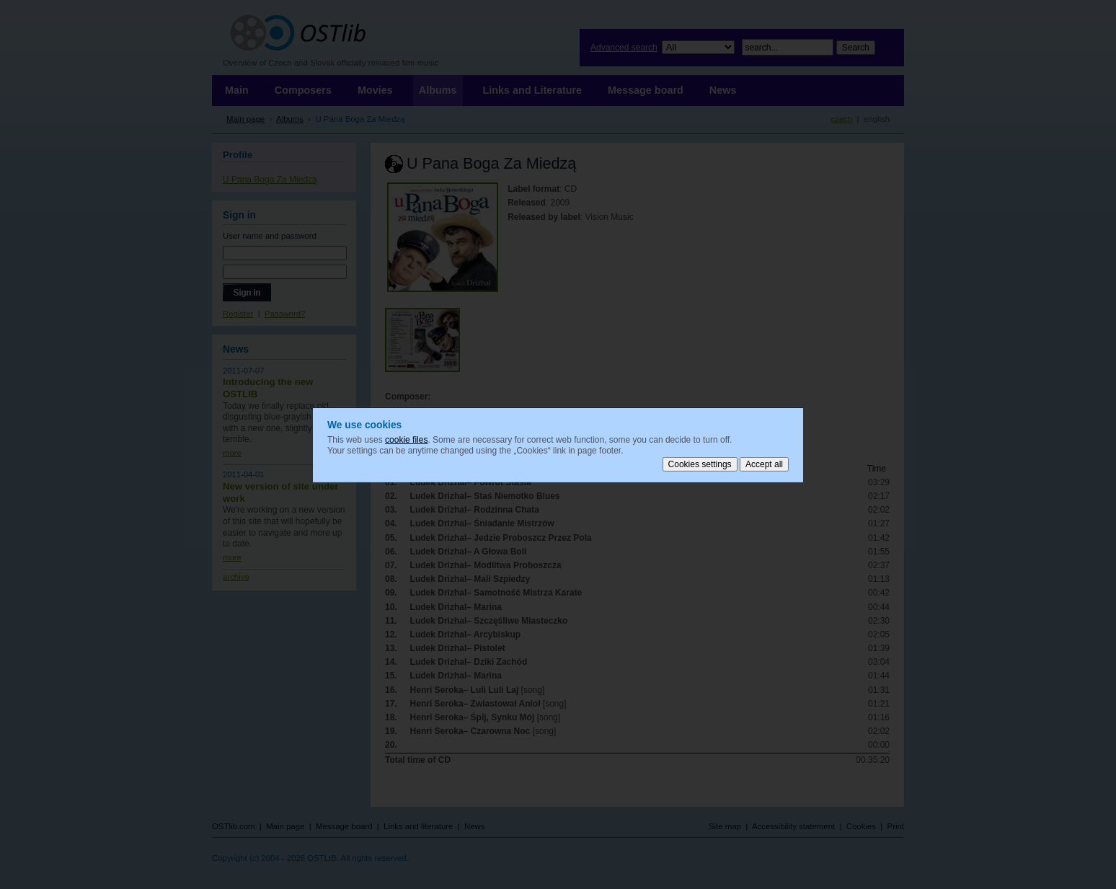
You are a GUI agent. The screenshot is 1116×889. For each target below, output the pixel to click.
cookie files (406, 439)
